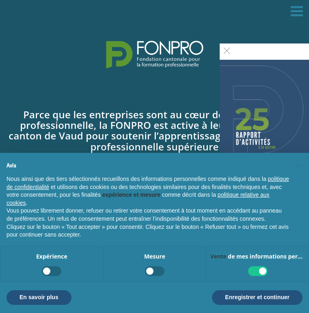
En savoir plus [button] (38, 297)
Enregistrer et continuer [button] (257, 297)
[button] (298, 165)
